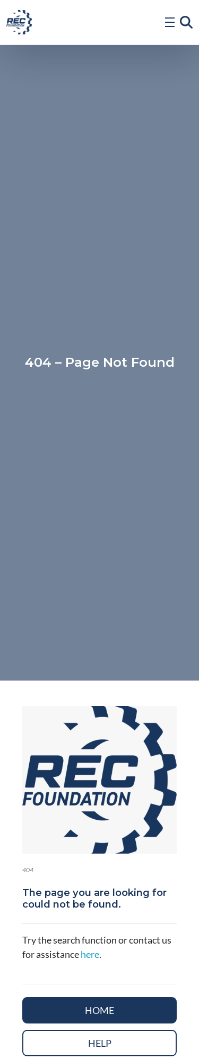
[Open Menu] (170, 22)
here (90, 954)
